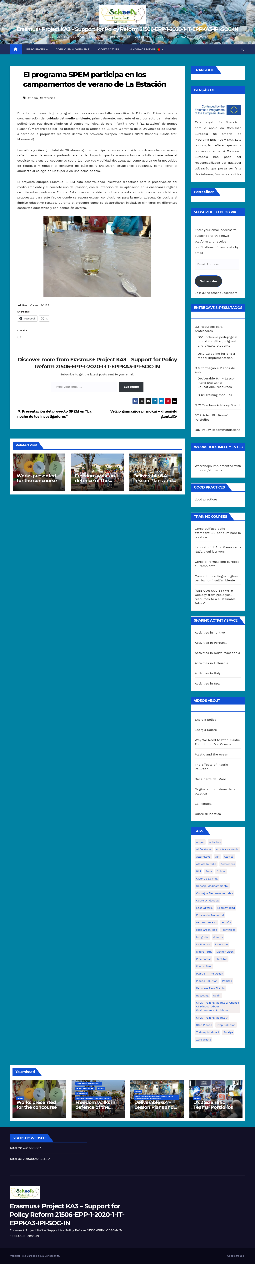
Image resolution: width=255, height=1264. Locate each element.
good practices (206, 499)
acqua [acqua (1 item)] (200, 842)
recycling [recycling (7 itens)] (202, 995)
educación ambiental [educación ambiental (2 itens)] (210, 915)
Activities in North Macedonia (217, 653)
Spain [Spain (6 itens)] (216, 995)
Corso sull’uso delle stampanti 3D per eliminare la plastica (218, 533)
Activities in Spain (208, 683)
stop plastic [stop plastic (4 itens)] (204, 1024)
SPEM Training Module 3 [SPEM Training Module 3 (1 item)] (212, 1017)
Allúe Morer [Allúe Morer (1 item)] (203, 849)
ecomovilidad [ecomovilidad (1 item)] (226, 907)
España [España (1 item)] (226, 922)
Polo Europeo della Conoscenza (40, 1255)
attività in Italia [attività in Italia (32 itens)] (206, 863)
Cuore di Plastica (208, 814)
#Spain (33, 98)
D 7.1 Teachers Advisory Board (217, 405)
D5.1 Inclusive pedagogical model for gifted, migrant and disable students (217, 341)
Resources (36, 49)
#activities (47, 98)
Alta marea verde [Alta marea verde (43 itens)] (227, 849)
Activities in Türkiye (210, 632)
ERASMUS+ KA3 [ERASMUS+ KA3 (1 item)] (206, 922)
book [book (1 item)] (209, 871)
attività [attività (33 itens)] (228, 856)
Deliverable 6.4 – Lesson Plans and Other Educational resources (217, 383)
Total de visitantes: (25, 1159)
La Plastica (203, 803)
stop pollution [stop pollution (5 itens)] (226, 1024)
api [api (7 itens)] (217, 856)
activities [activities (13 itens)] (215, 842)
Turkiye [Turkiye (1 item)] (228, 1032)
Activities (82, 1093)
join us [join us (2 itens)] (218, 937)
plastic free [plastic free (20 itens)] (204, 966)
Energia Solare (206, 730)
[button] (242, 49)
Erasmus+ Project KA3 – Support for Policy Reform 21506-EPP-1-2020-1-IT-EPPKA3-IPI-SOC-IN (127, 29)
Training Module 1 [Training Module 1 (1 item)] (207, 1032)
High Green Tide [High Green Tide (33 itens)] (206, 929)
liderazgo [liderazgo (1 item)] (221, 944)
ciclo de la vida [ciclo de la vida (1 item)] (207, 878)
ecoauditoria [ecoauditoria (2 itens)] (204, 907)
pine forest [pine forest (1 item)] (203, 959)
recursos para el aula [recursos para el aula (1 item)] (210, 988)
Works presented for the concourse (37, 478)
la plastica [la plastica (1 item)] (203, 944)
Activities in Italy (208, 673)
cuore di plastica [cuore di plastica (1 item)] (207, 900)
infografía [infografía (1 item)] (202, 937)
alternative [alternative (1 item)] (203, 856)
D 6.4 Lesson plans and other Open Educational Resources (154, 1097)
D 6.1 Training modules (215, 395)
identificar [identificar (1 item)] (228, 929)
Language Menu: (144, 49)
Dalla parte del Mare (210, 779)
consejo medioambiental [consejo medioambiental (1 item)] (212, 885)
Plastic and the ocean (211, 754)
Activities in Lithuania (211, 663)
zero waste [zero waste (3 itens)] (203, 1039)
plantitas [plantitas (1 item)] (221, 959)
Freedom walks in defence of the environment (95, 480)
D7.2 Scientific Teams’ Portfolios (213, 1105)
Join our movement (73, 49)
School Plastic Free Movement (94, 1098)
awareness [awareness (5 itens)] (228, 863)
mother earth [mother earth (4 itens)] (225, 951)
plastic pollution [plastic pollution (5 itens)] (207, 980)
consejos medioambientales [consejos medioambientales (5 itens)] (214, 893)
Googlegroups (235, 1255)
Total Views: (19, 1148)
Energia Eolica (205, 719)
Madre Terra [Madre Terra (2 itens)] (204, 951)
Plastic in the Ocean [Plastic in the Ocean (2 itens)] (209, 973)
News (20, 1098)
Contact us (108, 49)
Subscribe (131, 387)
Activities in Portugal (211, 643)
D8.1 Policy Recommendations (217, 430)
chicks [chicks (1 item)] (221, 871)
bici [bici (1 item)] (198, 871)
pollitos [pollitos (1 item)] (227, 980)
